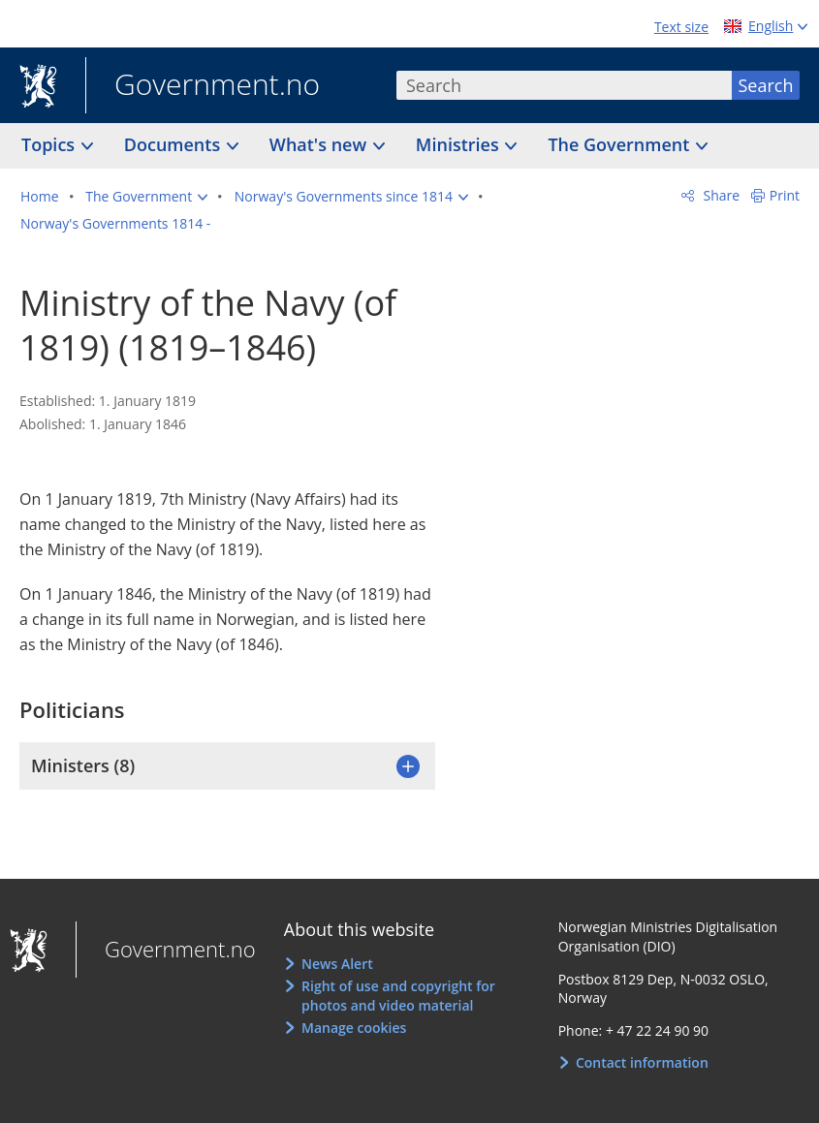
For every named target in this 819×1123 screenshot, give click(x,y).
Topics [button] (50, 144)
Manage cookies (353, 1027)
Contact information (642, 1062)
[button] (146, 196)
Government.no (202, 86)
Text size (681, 26)
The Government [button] (621, 144)
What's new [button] (320, 144)
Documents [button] (174, 144)
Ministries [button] (460, 144)
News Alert (337, 963)
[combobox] (564, 85)
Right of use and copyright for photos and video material (398, 995)
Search (766, 85)
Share (720, 195)
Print (785, 195)
